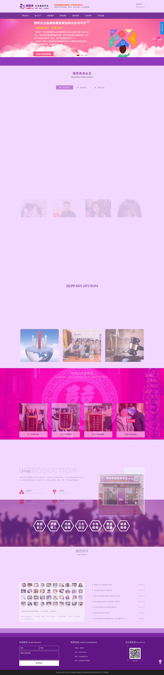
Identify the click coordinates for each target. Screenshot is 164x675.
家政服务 (63, 15)
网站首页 (25, 15)
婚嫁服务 (50, 15)
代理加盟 (100, 15)
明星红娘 (22, 61)
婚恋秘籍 (75, 15)
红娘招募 (88, 15)
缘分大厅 (38, 15)
